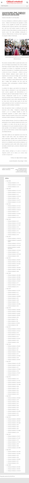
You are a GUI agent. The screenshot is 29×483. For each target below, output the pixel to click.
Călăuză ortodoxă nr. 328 (13, 357)
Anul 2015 (8, 361)
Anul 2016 (8, 344)
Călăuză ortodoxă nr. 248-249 (14, 470)
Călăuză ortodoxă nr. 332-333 (14, 351)
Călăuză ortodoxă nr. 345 (13, 332)
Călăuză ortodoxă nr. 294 (13, 409)
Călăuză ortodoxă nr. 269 (13, 444)
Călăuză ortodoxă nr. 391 (13, 265)
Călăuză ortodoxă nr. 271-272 (14, 442)
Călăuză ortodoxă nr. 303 (13, 392)
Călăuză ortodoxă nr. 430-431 (14, 207)
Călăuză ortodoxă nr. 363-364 (14, 304)
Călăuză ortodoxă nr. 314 (13, 375)
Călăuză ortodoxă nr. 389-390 (14, 267)
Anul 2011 (8, 434)
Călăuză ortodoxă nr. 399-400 (14, 254)
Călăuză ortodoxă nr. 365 (13, 302)
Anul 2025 (8, 188)
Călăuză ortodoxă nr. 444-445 (14, 190)
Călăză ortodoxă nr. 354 (13, 319)
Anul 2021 (8, 258)
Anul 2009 (8, 465)
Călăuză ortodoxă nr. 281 (13, 428)
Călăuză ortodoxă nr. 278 (13, 432)
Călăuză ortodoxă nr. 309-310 (14, 382)
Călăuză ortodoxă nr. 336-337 (14, 346)
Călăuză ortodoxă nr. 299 (13, 399)
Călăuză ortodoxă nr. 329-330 (14, 355)
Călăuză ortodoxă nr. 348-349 (14, 328)
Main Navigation (14, 6)
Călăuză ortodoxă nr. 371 (13, 292)
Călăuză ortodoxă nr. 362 (13, 305)
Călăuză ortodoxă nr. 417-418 (14, 225)
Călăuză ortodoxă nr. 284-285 (14, 422)
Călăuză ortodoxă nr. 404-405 (14, 245)
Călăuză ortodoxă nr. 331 (13, 353)
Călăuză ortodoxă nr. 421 (13, 221)
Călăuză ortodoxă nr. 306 (13, 386)
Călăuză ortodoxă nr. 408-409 (14, 238)
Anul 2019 (8, 288)
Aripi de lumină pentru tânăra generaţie (8, 169)
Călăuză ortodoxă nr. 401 (13, 252)
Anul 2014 (8, 376)
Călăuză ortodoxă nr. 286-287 (14, 421)
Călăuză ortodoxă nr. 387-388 (14, 269)
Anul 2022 (8, 236)
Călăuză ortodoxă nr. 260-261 (14, 459)
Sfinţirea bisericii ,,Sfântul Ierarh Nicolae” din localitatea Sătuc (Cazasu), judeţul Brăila (21, 170)
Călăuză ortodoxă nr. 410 (13, 234)
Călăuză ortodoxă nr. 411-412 (14, 232)
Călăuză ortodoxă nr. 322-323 (14, 365)
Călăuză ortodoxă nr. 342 (13, 336)
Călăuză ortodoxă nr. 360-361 (14, 309)
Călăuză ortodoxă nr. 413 (13, 230)
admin (17, 17)
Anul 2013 (8, 396)
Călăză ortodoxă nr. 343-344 (14, 334)
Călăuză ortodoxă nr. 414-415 (14, 228)
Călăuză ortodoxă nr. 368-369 (14, 296)
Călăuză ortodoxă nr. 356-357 (14, 315)
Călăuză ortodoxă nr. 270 (13, 440)
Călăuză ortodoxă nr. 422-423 (14, 217)
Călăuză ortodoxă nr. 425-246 (14, 213)
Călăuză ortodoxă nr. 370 (13, 294)
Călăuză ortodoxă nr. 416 (13, 227)
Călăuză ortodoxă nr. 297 (13, 403)
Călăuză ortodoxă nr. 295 (13, 407)
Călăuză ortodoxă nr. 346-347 (14, 330)
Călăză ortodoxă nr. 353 (13, 321)
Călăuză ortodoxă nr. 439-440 (14, 196)
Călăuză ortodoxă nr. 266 (13, 445)
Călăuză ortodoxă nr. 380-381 (14, 279)
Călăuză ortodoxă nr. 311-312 (14, 380)
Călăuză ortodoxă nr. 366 (13, 300)
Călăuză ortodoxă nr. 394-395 (14, 261)
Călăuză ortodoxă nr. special (14, 313)
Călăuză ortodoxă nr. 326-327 (14, 359)
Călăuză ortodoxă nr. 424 (13, 215)
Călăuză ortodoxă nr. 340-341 (14, 338)
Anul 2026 (8, 181)
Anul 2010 (8, 449)
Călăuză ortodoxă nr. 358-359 (14, 311)
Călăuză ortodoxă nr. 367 (13, 298)
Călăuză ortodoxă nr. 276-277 (14, 436)
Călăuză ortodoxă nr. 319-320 (14, 369)
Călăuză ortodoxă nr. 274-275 (14, 438)
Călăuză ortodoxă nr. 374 (13, 286)
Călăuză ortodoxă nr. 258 (13, 457)
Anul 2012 (8, 417)
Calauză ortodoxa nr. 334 (13, 350)
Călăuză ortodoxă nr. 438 (13, 198)
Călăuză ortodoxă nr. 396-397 (14, 259)
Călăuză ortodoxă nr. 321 (13, 367)
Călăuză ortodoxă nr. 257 (13, 461)
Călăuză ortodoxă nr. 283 (13, 424)
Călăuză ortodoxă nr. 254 (13, 463)
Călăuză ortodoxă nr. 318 (13, 371)
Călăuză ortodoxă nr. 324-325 (14, 363)
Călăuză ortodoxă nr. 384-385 (14, 275)
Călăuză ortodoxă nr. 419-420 (14, 223)
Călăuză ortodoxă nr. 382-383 (14, 277)
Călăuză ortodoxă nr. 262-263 (14, 453)
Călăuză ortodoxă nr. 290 (13, 415)
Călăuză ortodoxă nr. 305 (13, 388)
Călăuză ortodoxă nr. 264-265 (14, 451)
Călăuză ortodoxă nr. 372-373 (14, 290)
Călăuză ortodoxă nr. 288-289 (14, 419)
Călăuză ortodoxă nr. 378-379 (14, 281)
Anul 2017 (8, 327)
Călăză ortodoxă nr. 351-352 (14, 323)
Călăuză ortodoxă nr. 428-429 (14, 209)
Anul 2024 (8, 204)
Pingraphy (2, 476)
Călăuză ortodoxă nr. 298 (13, 401)
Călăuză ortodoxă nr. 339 (13, 340)
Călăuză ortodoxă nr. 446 (13, 186)
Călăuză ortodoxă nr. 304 (13, 390)
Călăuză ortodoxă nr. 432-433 (14, 205)
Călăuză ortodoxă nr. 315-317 (14, 373)
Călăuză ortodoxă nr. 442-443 (14, 192)
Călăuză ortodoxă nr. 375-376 (14, 284)
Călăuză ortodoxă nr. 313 (13, 378)
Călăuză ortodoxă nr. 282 (13, 426)
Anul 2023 (8, 219)
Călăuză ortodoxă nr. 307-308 (14, 384)
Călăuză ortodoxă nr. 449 (13, 182)
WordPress (12, 476)
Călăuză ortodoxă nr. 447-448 (14, 184)
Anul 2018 (8, 307)
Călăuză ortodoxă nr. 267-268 (14, 447)
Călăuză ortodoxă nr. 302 (13, 394)
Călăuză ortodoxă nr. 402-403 (14, 250)
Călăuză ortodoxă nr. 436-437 (14, 200)
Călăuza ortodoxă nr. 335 (13, 348)
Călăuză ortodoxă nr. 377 (13, 282)
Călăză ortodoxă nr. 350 (13, 325)
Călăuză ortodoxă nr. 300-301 (14, 398)
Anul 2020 (8, 273)
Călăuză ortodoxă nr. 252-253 (14, 467)
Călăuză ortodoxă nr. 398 (13, 256)
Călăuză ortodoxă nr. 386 (13, 271)
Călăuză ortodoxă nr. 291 (13, 413)
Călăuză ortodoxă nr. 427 (13, 211)
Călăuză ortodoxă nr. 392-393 (14, 263)
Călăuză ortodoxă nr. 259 (13, 455)
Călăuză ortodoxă (14, 1)
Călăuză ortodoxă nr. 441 (13, 194)
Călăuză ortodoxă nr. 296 (13, 405)
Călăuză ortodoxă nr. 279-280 (14, 430)
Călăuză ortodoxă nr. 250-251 (14, 468)
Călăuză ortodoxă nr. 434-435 (14, 202)
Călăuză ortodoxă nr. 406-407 (14, 243)
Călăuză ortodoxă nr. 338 (13, 342)
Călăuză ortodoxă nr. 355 (13, 317)
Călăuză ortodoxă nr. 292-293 (14, 411)
